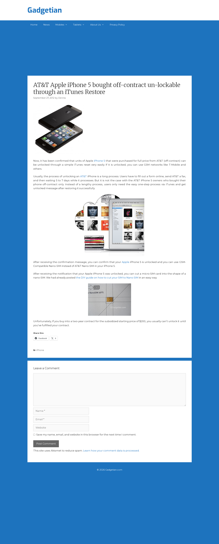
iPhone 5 (99, 160)
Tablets (80, 24)
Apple (125, 262)
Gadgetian (44, 10)
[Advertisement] (109, 51)
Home (33, 24)
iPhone (40, 350)
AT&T (83, 176)
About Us (98, 24)
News (46, 24)
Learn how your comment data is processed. (111, 450)
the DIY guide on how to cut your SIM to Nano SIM (107, 277)
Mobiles (62, 24)
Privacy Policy (117, 24)
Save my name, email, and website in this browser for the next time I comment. (86, 434)
